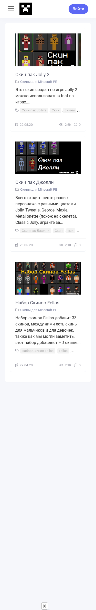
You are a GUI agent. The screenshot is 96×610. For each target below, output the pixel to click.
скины (70, 110)
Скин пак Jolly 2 (32, 74)
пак (70, 231)
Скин (56, 110)
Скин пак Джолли (34, 182)
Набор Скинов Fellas (37, 302)
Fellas (63, 351)
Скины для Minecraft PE (38, 82)
